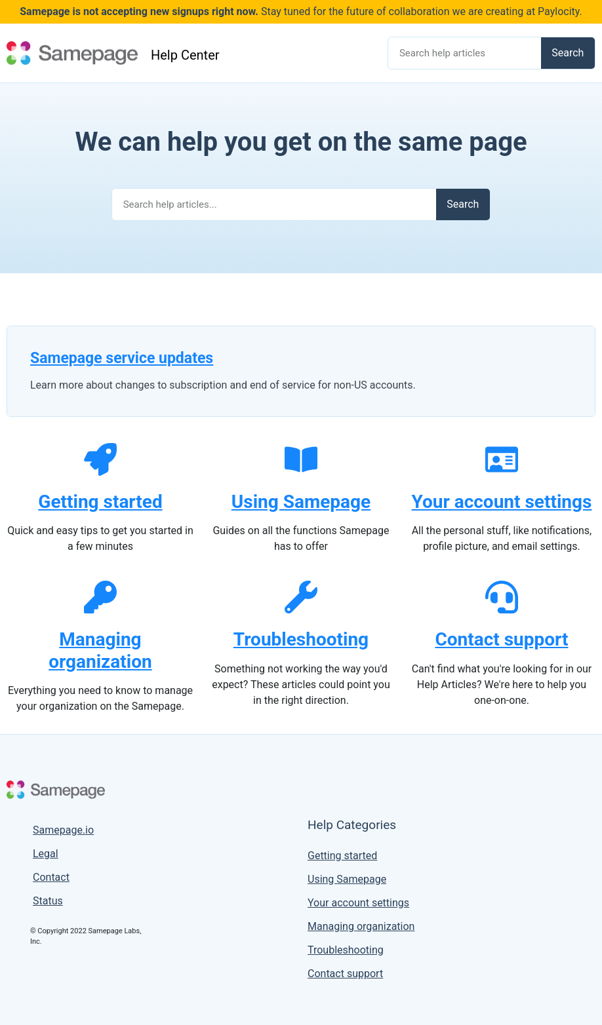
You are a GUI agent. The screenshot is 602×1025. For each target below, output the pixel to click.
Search (568, 53)
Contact (51, 877)
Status (48, 901)
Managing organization (100, 650)
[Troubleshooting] (301, 597)
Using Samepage (301, 501)
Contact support (501, 639)
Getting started (100, 501)
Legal (45, 853)
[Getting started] (100, 459)
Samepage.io (63, 830)
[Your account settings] (501, 459)
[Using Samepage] (301, 459)
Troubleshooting (301, 639)
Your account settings (502, 501)
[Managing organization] (100, 597)
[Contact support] (501, 597)
